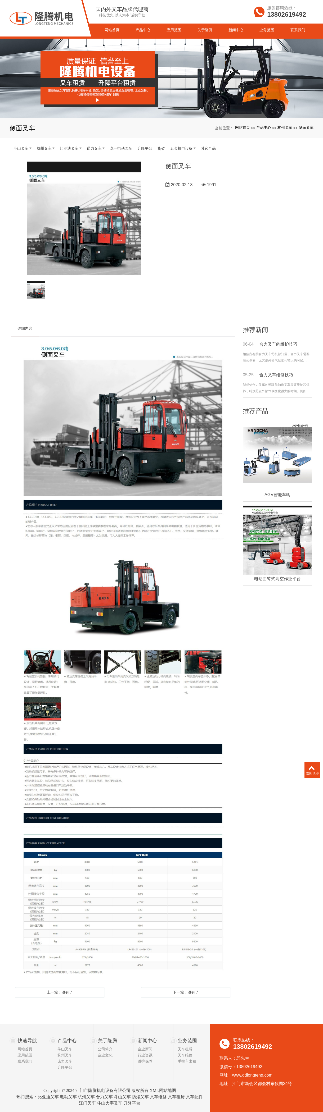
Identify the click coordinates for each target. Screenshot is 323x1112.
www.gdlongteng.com (252, 1075)
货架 (161, 148)
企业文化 (105, 1055)
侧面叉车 (306, 127)
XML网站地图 (163, 1090)
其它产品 (208, 148)
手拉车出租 (187, 1061)
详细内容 (24, 328)
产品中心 (263, 127)
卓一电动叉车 (121, 148)
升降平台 (144, 148)
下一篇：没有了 (186, 992)
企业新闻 (145, 1049)
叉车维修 (185, 1055)
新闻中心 (147, 1040)
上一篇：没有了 (60, 992)
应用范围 (24, 1055)
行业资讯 (145, 1055)
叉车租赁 (185, 1049)
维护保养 (145, 1061)
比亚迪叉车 (69, 148)
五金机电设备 (181, 148)
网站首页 (242, 127)
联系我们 (24, 1061)
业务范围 (187, 1040)
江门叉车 (87, 1103)
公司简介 (105, 1049)
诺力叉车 (94, 148)
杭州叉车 (284, 127)
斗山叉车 (21, 148)
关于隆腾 (107, 1040)
